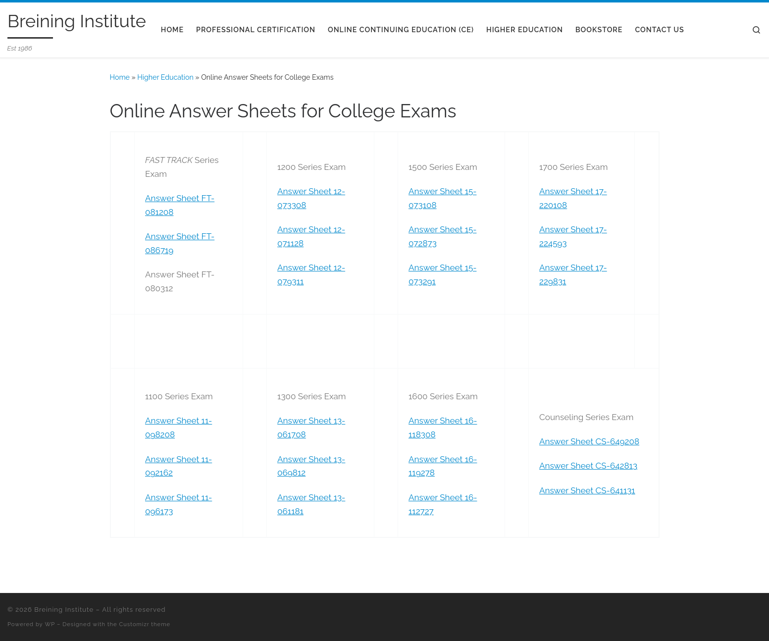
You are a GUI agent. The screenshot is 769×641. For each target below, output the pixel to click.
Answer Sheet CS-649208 (589, 441)
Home (120, 77)
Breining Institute (64, 609)
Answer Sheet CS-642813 (588, 466)
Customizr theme (144, 624)
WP (50, 624)
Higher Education (165, 77)
